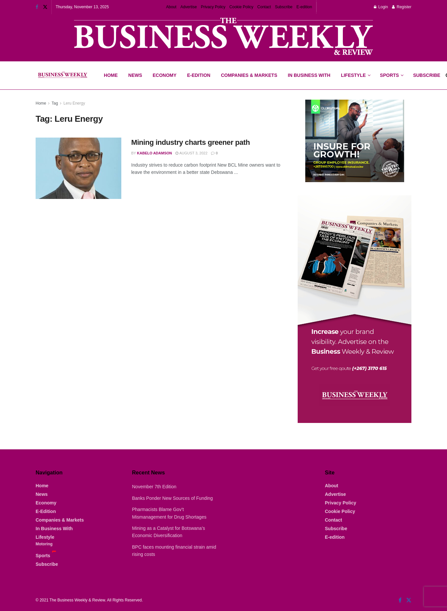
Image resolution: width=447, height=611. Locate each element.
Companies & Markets (249, 75)
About (171, 7)
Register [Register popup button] (401, 7)
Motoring (44, 544)
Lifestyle (353, 75)
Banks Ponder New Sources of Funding (172, 498)
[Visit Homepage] (62, 75)
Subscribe (283, 7)
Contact (264, 7)
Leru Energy (74, 103)
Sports (391, 69)
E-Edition (198, 75)
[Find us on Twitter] (408, 600)
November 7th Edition (154, 486)
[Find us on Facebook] (400, 600)
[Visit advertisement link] (223, 37)
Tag (54, 103)
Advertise (188, 7)
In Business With (309, 75)
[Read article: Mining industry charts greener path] (78, 168)
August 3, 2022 (191, 153)
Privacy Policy (213, 7)
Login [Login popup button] (381, 7)
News (135, 75)
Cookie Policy (241, 7)
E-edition (304, 7)
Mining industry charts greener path (190, 142)
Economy (164, 75)
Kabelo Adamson (154, 153)
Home (111, 75)
